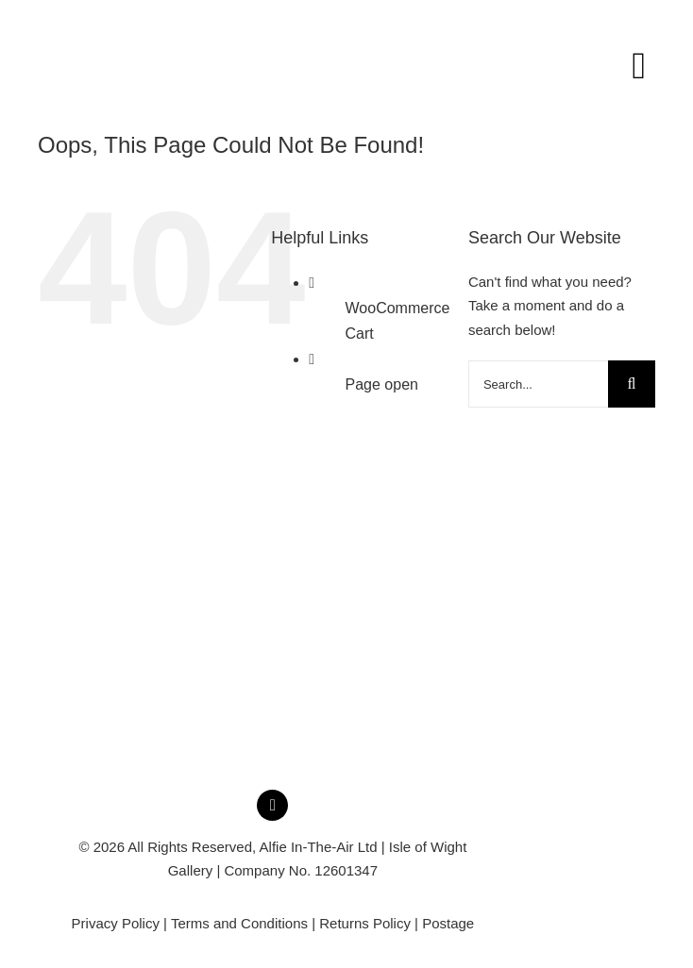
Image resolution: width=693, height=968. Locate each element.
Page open (382, 384)
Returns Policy (365, 923)
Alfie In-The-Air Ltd (319, 847)
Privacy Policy (116, 923)
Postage (448, 923)
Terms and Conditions (239, 923)
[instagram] (272, 805)
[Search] (631, 384)
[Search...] (538, 384)
